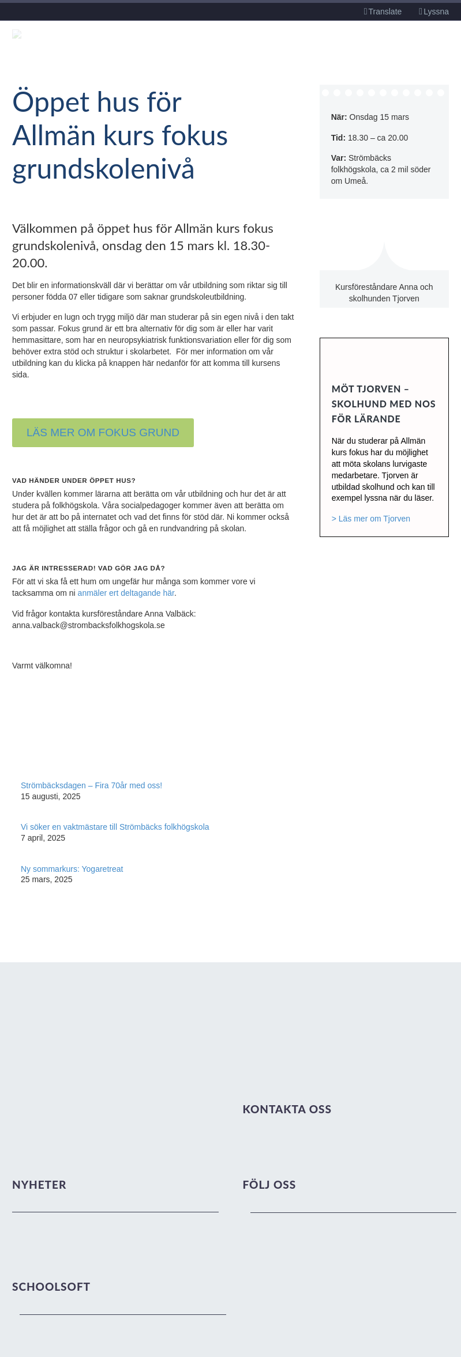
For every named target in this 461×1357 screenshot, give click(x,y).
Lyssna (436, 11)
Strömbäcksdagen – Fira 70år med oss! (91, 785)
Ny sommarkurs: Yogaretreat (72, 869)
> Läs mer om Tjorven (371, 518)
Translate (385, 11)
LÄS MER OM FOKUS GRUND (103, 432)
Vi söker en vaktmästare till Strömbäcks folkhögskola (115, 826)
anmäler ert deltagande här (126, 593)
